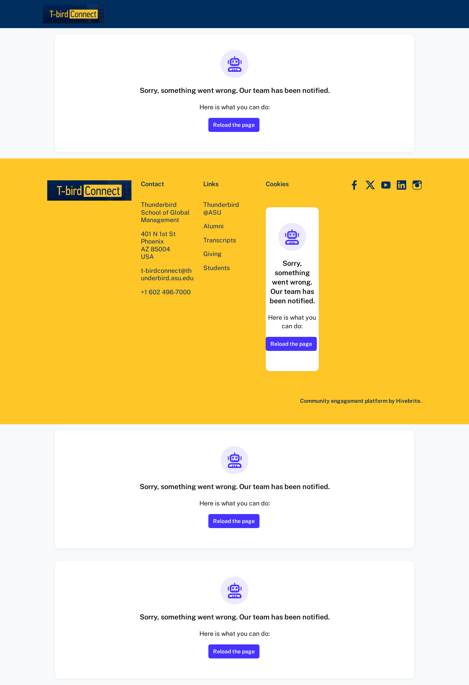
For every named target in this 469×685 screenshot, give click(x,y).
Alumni (213, 226)
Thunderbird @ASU (221, 208)
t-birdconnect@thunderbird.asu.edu (167, 278)
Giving (212, 254)
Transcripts (219, 240)
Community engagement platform (342, 400)
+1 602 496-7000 (166, 299)
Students (216, 268)
